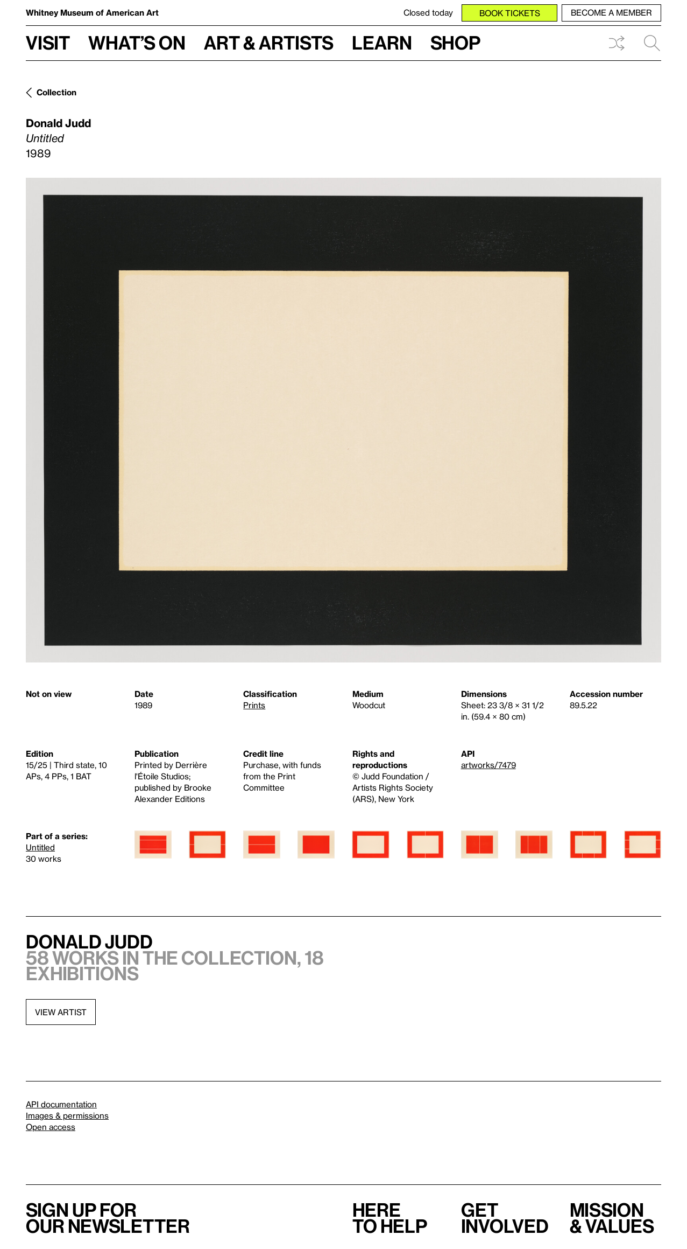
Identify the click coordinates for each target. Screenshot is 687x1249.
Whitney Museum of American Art (92, 12)
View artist (61, 1012)
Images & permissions (67, 1115)
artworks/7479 (488, 765)
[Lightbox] (343, 420)
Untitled (40, 847)
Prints (254, 705)
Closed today (428, 12)
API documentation (61, 1104)
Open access (50, 1127)
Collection (56, 92)
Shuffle (616, 43)
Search (652, 43)
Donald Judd (58, 122)
